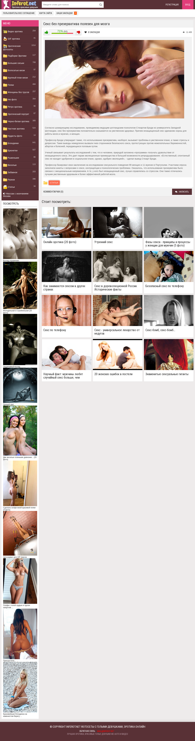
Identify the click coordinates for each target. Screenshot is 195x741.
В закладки (92, 32)
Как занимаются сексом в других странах (64, 287)
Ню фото (10, 100)
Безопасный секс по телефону (164, 286)
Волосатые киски (14, 71)
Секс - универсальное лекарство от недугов (117, 331)
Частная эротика (13, 129)
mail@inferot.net (105, 731)
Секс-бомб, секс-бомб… (160, 330)
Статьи (9, 187)
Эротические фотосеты (12, 47)
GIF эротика (11, 39)
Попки (8, 85)
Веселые (10, 165)
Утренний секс (103, 242)
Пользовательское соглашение (19, 13)
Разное (9, 180)
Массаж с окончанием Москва (15, 194)
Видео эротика (13, 32)
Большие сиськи (13, 63)
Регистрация (172, 4)
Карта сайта (45, 13)
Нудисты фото (12, 136)
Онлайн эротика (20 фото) (59, 242)
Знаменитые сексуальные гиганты (166, 374)
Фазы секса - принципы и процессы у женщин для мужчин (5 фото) (167, 243)
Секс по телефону (54, 330)
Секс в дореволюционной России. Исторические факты (115, 287)
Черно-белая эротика (16, 122)
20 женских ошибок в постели (113, 374)
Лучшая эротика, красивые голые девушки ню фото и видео (97, 734)
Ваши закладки (67, 13)
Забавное (10, 173)
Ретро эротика (12, 107)
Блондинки (11, 143)
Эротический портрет (16, 114)
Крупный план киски (15, 78)
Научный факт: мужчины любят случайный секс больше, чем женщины (63, 375)
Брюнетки (10, 151)
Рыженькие (11, 158)
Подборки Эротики (14, 56)
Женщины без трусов (16, 92)
